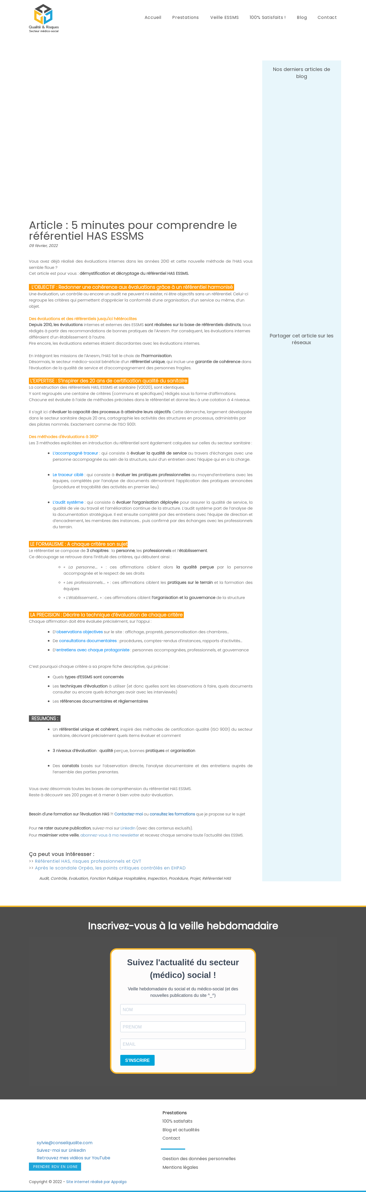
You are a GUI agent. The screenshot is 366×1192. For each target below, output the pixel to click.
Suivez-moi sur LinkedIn (61, 1150)
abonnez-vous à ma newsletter (110, 835)
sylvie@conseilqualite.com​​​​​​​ (64, 1143)
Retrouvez (47, 1158)
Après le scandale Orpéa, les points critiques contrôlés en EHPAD (110, 868)
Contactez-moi (128, 814)
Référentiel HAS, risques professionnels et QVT (88, 861)
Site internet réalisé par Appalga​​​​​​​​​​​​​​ (96, 1181)
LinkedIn (129, 828)
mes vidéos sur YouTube (84, 1158)
